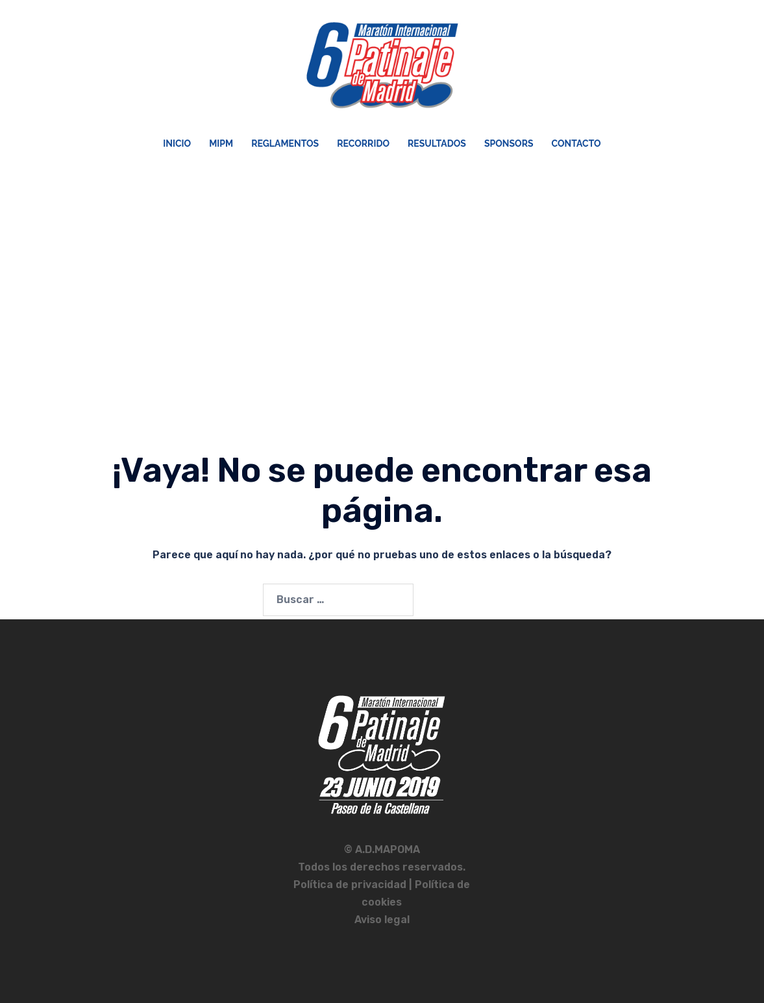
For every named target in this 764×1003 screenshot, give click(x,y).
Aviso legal (382, 919)
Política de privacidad (351, 884)
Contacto (576, 143)
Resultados (437, 143)
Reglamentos (285, 143)
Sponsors (509, 143)
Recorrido (363, 143)
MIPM (221, 143)
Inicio (177, 143)
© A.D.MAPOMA (382, 849)
